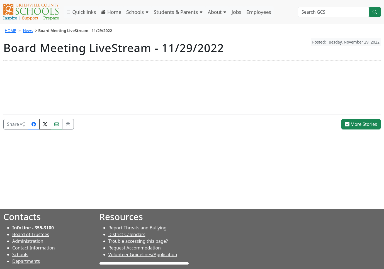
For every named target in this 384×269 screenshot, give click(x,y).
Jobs (236, 12)
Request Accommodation (134, 248)
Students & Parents (178, 12)
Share (16, 124)
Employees (258, 12)
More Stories (361, 124)
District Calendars (126, 234)
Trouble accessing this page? (138, 241)
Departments (26, 261)
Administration (27, 241)
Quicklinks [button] (81, 12)
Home (111, 12)
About (217, 12)
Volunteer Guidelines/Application (142, 254)
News (28, 30)
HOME (10, 30)
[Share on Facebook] (34, 124)
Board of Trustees (30, 234)
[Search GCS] (333, 12)
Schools (137, 12)
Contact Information (33, 248)
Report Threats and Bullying (137, 228)
